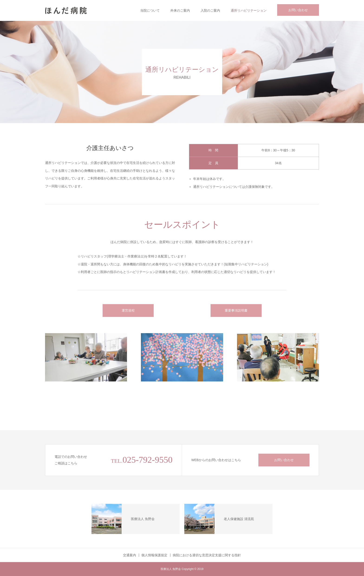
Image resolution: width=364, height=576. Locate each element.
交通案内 (129, 555)
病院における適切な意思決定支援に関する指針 (207, 555)
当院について (150, 10)
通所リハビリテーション (248, 10)
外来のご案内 (180, 10)
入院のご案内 (210, 10)
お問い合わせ (298, 10)
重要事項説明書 (236, 310)
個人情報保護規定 (154, 555)
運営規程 (128, 310)
